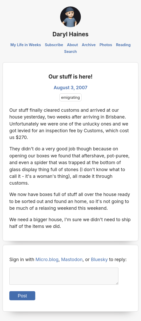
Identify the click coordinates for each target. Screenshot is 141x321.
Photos (106, 45)
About (72, 45)
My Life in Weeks (25, 45)
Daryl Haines (70, 34)
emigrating (70, 97)
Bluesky (99, 259)
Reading (123, 45)
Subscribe (54, 45)
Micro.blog (47, 259)
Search (70, 51)
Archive (89, 45)
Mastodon (72, 259)
